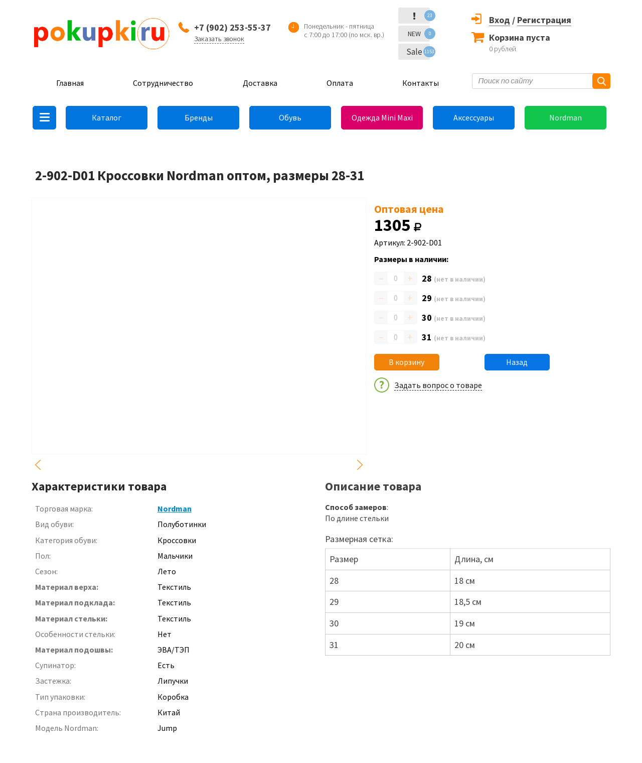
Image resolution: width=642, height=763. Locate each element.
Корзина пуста (519, 37)
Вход (499, 20)
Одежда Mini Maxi (382, 117)
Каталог (106, 117)
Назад (517, 362)
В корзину (406, 362)
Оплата (340, 83)
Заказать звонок (219, 38)
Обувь (290, 117)
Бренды (199, 117)
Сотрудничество (163, 83)
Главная (70, 83)
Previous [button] (38, 465)
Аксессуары (473, 117)
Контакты (420, 83)
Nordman (565, 117)
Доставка (260, 83)
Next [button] (360, 465)
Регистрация (544, 20)
